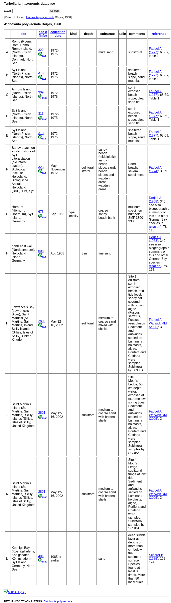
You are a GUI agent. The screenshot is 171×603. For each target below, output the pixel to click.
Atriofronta (32, 17)
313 (41, 73)
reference (159, 33)
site (23, 33)
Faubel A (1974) (155, 169)
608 (41, 251)
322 (41, 50)
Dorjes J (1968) (155, 199)
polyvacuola (46, 17)
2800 (41, 321)
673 (41, 211)
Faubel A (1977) (155, 50)
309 (41, 92)
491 (41, 556)
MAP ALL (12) (15, 592)
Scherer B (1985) (156, 556)
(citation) (155, 226)
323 (41, 167)
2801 (41, 412)
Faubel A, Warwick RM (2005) (158, 323)
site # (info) (43, 33)
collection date (57, 33)
